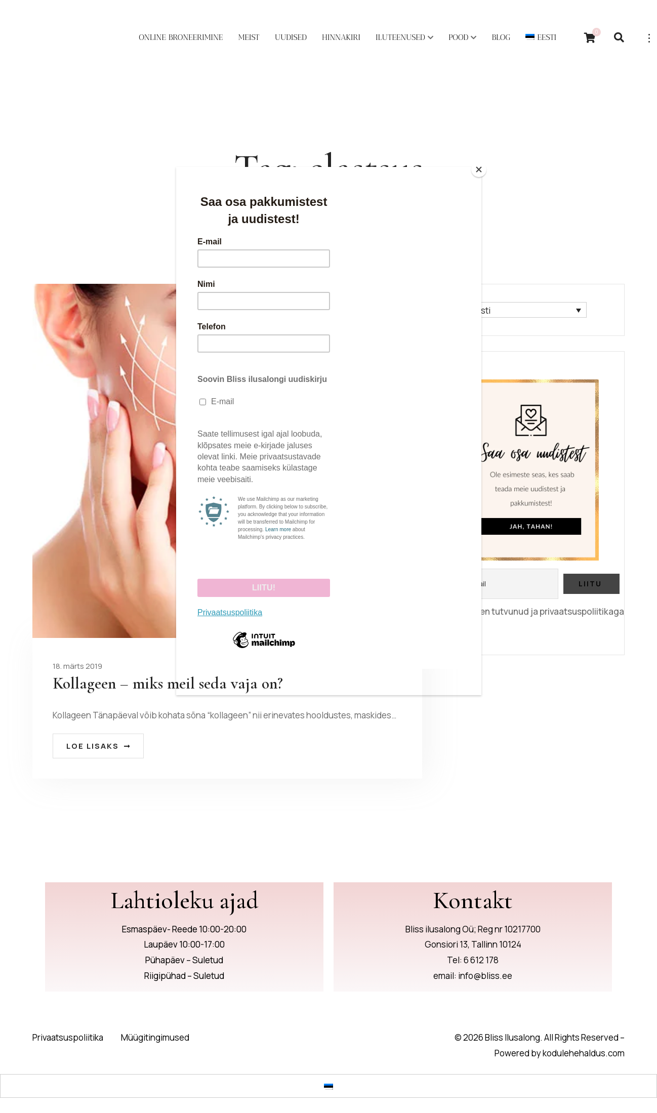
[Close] (478, 169)
